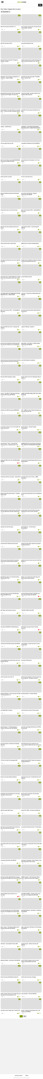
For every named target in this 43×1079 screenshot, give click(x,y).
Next (25, 1016)
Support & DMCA (18, 1075)
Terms (26, 1075)
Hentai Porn (20, 1077)
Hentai (21, 2)
